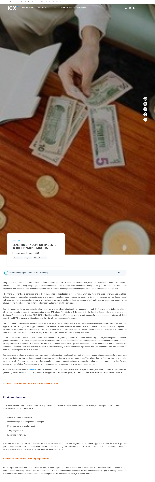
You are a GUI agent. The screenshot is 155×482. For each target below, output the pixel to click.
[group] (65, 273)
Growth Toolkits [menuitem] (57, 2)
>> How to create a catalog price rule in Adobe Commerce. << (30, 383)
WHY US (56, 8)
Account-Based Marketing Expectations (31, 459)
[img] (119, 273)
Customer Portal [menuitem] (14, 2)
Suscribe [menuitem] (48, 2)
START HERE (81, 8)
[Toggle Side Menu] (143, 8)
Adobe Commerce (40, 258)
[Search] (125, 8)
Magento (28, 258)
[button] (6, 273)
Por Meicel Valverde (20, 253)
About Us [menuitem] (23, 2)
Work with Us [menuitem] (40, 2)
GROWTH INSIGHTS (68, 8)
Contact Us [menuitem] (31, 2)
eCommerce (18, 258)
